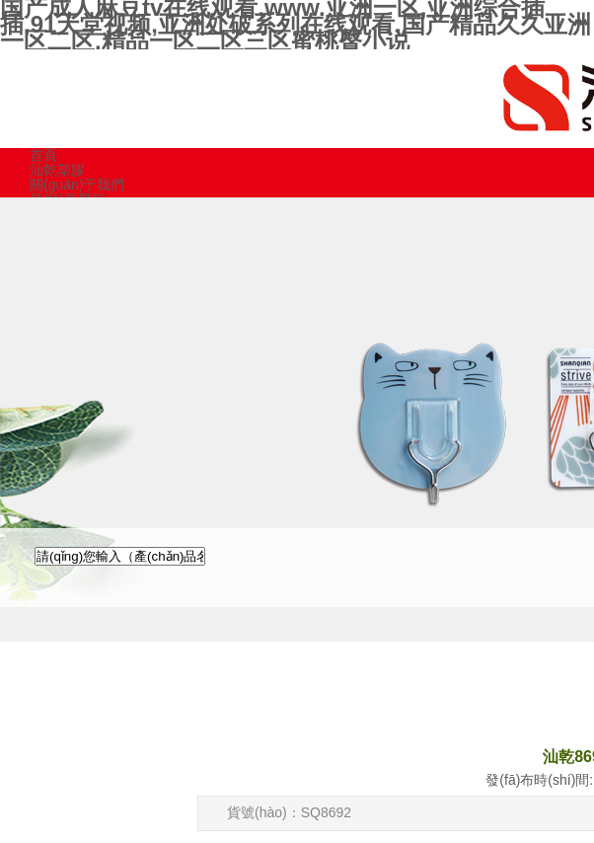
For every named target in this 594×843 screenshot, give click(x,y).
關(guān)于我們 (77, 184)
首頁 (43, 155)
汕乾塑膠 (57, 170)
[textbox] (120, 556)
